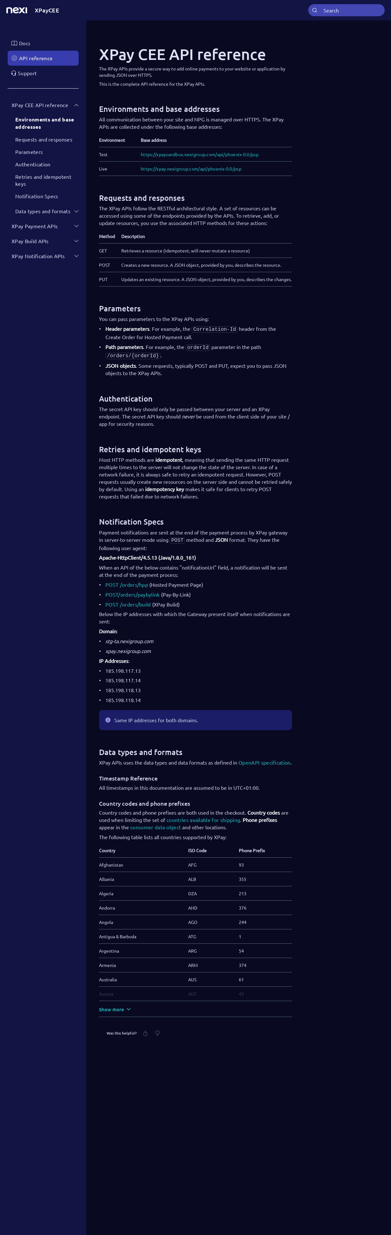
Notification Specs (36, 196)
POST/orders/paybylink (132, 592)
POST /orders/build (128, 602)
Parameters (29, 152)
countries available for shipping (203, 817)
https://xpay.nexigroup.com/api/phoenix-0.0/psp (191, 168)
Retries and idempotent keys (43, 180)
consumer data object (155, 824)
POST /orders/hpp (126, 582)
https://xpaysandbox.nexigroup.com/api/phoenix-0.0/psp (200, 154)
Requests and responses (43, 139)
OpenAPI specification (264, 760)
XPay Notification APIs (38, 256)
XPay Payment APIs (34, 226)
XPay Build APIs (30, 241)
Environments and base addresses (44, 123)
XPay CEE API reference (39, 105)
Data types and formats (42, 211)
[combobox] (346, 10)
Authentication (32, 164)
